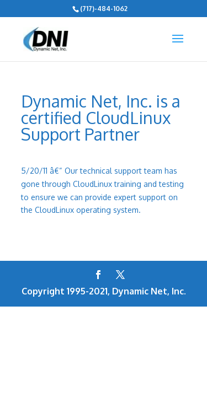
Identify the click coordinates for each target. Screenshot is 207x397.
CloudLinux (54, 209)
